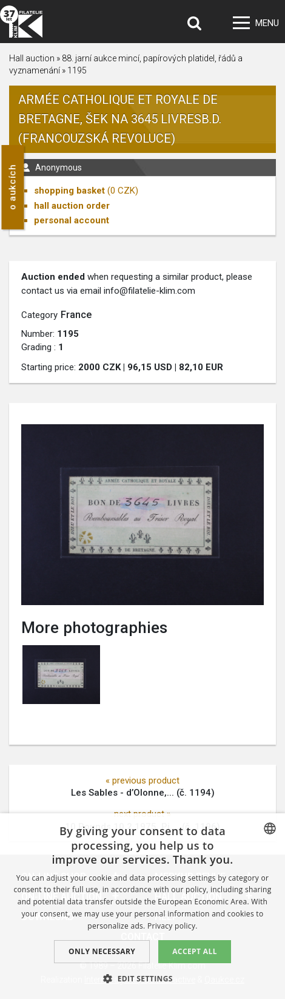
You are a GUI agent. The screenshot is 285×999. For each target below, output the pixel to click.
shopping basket (69, 190)
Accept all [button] (194, 951)
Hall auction (32, 58)
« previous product (142, 780)
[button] (142, 978)
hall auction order (72, 205)
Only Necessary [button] (102, 951)
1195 (77, 70)
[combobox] (270, 828)
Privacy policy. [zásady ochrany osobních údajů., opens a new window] (172, 926)
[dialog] (142, 906)
